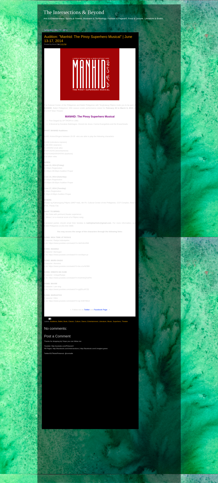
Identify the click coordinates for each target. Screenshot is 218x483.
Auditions (53, 321)
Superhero (117, 321)
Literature (102, 321)
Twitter (87, 310)
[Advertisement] (90, 453)
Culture (77, 321)
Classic (71, 321)
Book (65, 321)
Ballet (60, 321)
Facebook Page (100, 310)
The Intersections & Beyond (73, 12)
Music (109, 321)
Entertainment (92, 321)
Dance (84, 321)
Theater (125, 321)
